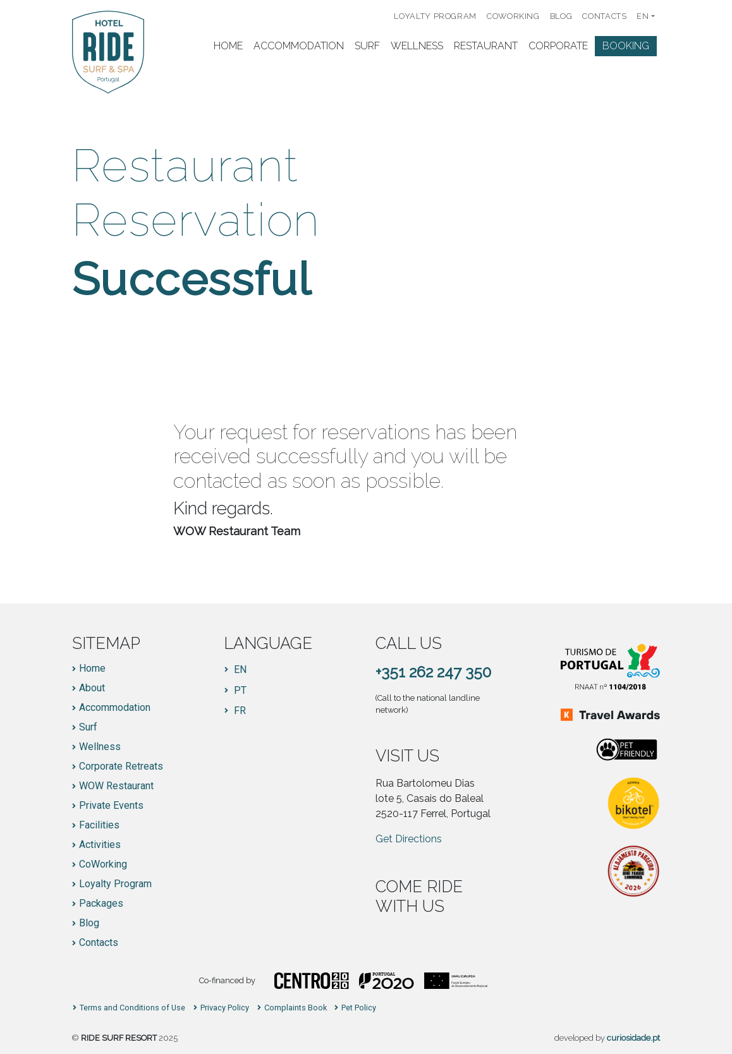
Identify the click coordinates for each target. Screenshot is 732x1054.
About (92, 688)
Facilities (99, 825)
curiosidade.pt (633, 1038)
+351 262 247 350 (433, 672)
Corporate (558, 46)
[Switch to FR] (235, 711)
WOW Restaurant (116, 786)
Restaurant (486, 46)
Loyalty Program (435, 16)
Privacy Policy (224, 1008)
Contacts (604, 16)
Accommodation (298, 46)
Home (228, 46)
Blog (561, 16)
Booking (625, 46)
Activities (100, 845)
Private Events (111, 806)
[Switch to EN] (235, 669)
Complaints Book (295, 1008)
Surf (367, 46)
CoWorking (513, 16)
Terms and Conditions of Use (132, 1008)
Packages (101, 904)
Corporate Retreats (121, 766)
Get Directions (408, 839)
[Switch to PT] (235, 690)
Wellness (417, 46)
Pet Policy (358, 1008)
